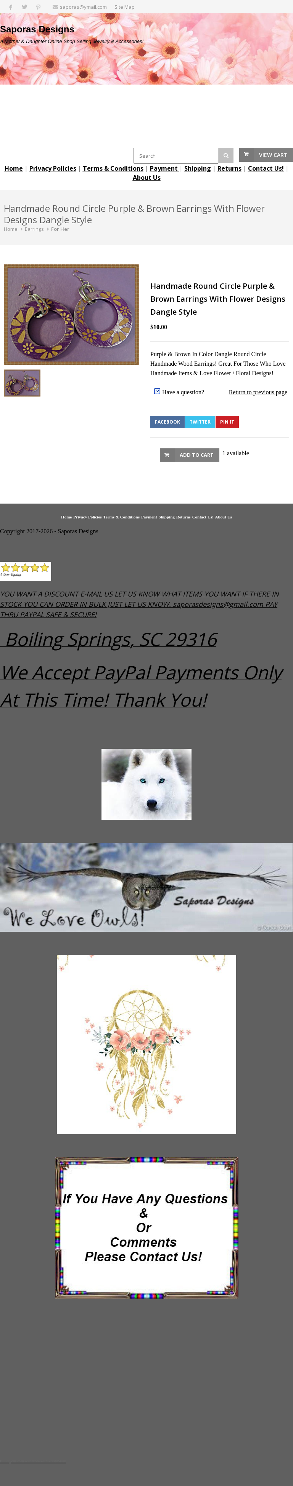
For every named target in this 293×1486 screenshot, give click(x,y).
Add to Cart (197, 454)
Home (11, 229)
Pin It (227, 422)
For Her (60, 229)
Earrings (34, 229)
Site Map (124, 6)
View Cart (273, 154)
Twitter (200, 422)
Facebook (167, 422)
